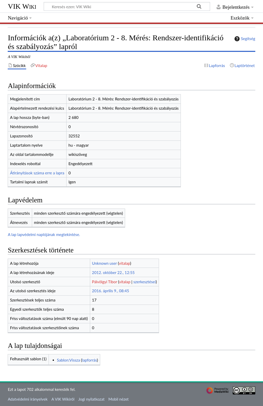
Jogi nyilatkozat (91, 399)
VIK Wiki (22, 6)
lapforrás (89, 360)
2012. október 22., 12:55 (113, 272)
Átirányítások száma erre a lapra (37, 173)
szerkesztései (144, 281)
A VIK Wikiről (62, 399)
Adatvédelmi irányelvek (28, 399)
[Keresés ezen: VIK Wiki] (127, 6)
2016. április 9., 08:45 (110, 290)
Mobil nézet (118, 399)
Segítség (244, 38)
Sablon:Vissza (68, 360)
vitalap (124, 263)
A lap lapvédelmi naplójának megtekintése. (44, 234)
